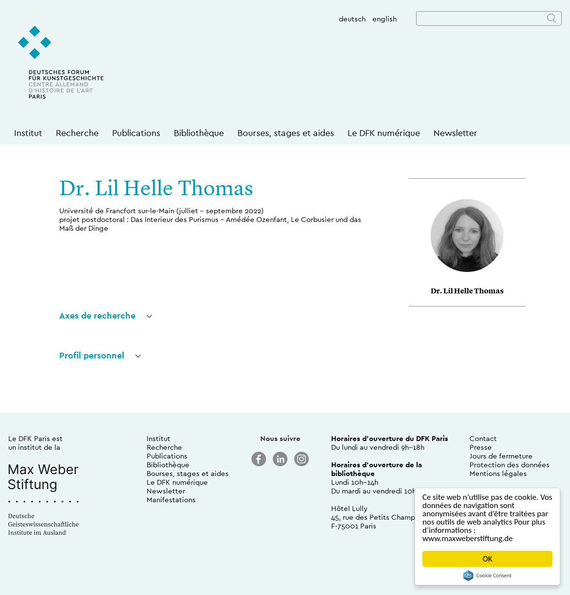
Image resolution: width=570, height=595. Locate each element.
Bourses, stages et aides (285, 132)
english (384, 18)
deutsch (352, 18)
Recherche (77, 132)
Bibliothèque (199, 132)
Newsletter (455, 132)
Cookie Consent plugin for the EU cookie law (487, 575)
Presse (480, 447)
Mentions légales (498, 473)
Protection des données (509, 464)
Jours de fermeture (501, 455)
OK (487, 559)
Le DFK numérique (384, 132)
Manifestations (171, 499)
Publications (136, 132)
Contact (483, 438)
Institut (28, 132)
